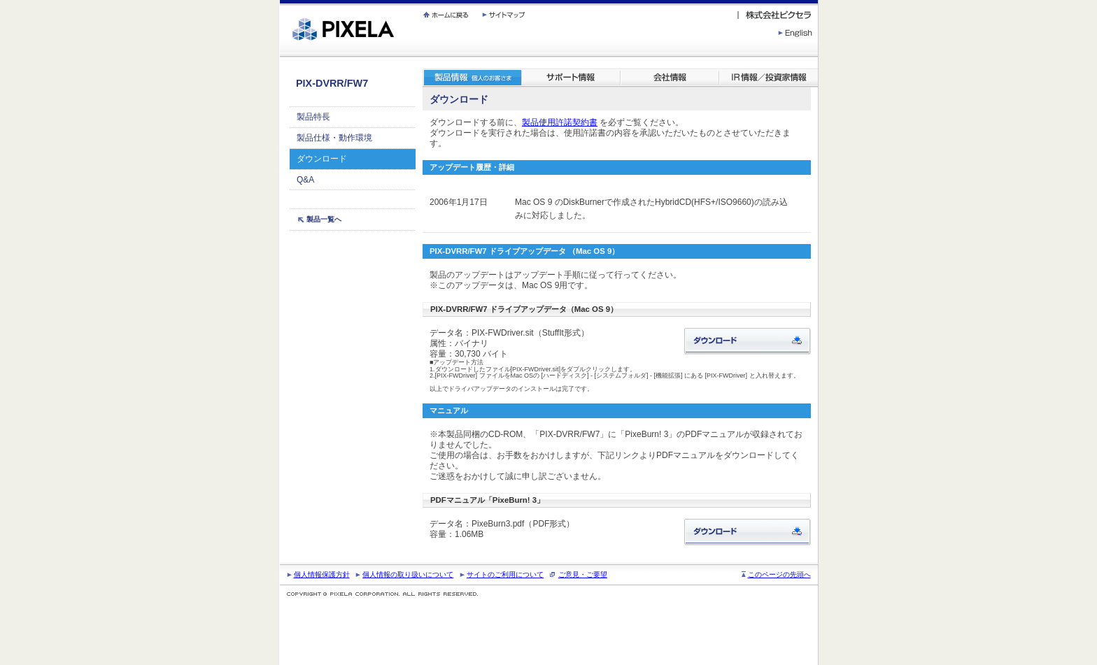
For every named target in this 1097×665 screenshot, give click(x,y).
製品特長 (313, 117)
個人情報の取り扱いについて (407, 574)
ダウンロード (322, 159)
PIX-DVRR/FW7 (332, 83)
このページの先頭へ (779, 574)
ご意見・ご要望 (582, 574)
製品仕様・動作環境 (334, 138)
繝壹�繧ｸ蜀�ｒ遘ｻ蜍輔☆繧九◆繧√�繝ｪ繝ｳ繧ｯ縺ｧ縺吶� (280, 0)
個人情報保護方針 (322, 574)
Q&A (305, 180)
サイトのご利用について (505, 574)
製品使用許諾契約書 (559, 122)
